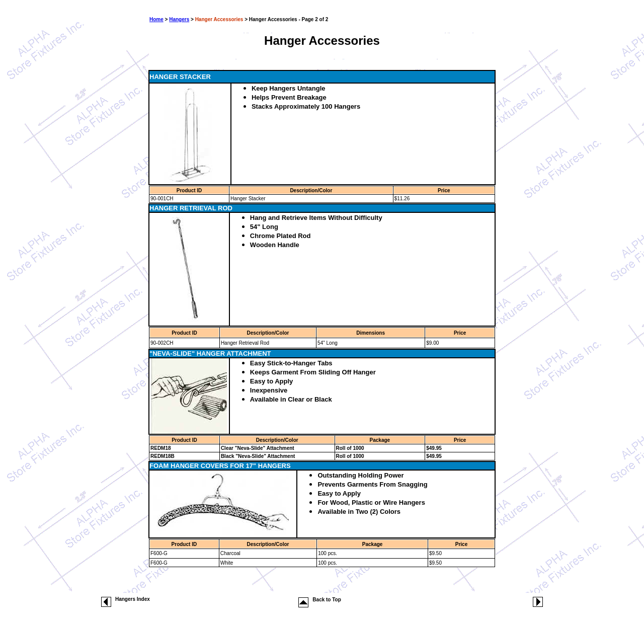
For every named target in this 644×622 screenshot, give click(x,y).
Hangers (179, 19)
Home (156, 19)
